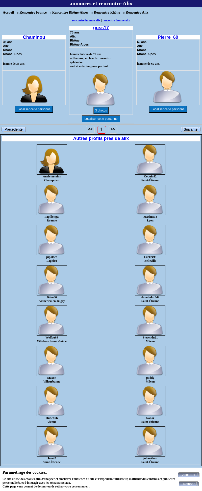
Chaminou (34, 37)
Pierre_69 (168, 37)
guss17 (101, 27)
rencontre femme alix (116, 20)
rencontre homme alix (86, 20)
